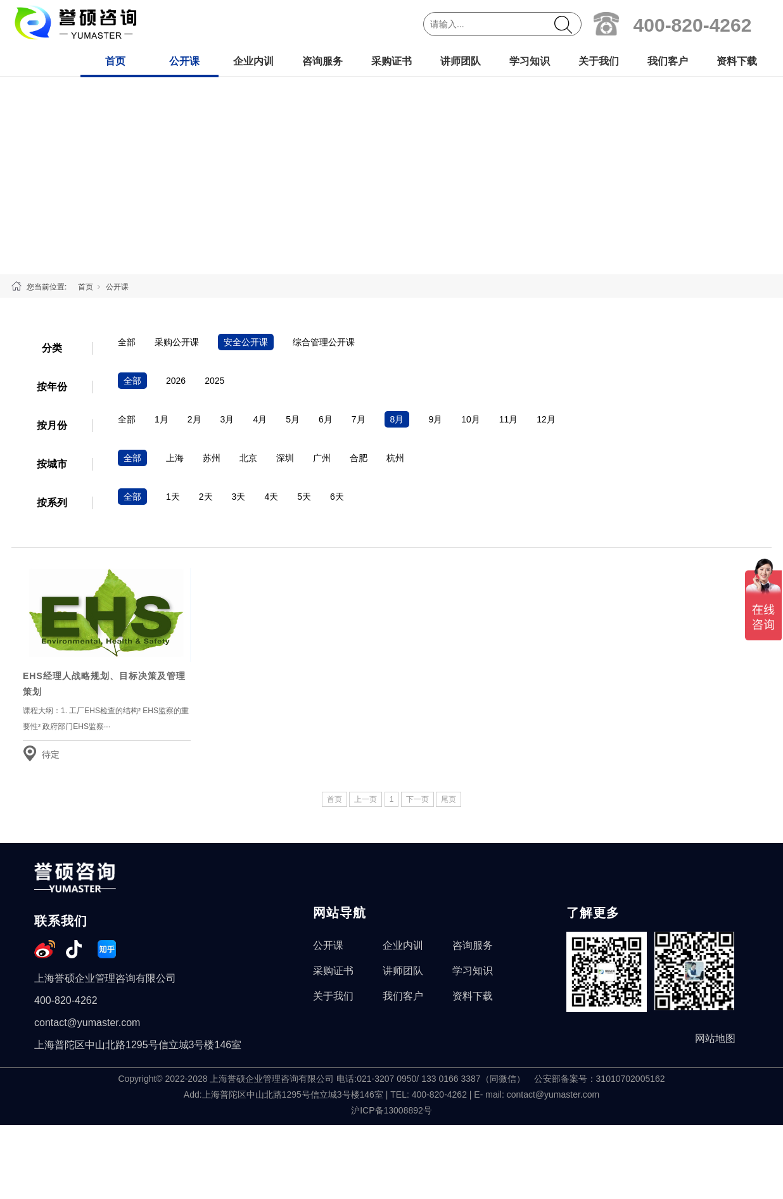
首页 (115, 61)
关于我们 (598, 61)
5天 (304, 497)
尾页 (448, 799)
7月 (359, 419)
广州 (322, 458)
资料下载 (736, 61)
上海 (175, 458)
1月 (162, 419)
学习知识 (529, 61)
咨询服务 (322, 61)
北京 (248, 458)
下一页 (417, 799)
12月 (546, 419)
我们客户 (667, 61)
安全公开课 (246, 342)
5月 (293, 419)
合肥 (358, 458)
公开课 (184, 61)
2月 (194, 419)
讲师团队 (460, 61)
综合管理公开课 (324, 342)
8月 (397, 419)
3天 (239, 497)
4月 (260, 419)
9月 (435, 419)
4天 (271, 497)
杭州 (395, 458)
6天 (337, 497)
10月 (470, 419)
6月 (326, 419)
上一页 (365, 799)
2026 (176, 381)
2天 (206, 497)
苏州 (211, 458)
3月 (227, 419)
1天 (173, 497)
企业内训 (253, 61)
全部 (127, 342)
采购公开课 (177, 342)
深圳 (285, 458)
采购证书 (391, 61)
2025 (214, 381)
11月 (508, 419)
